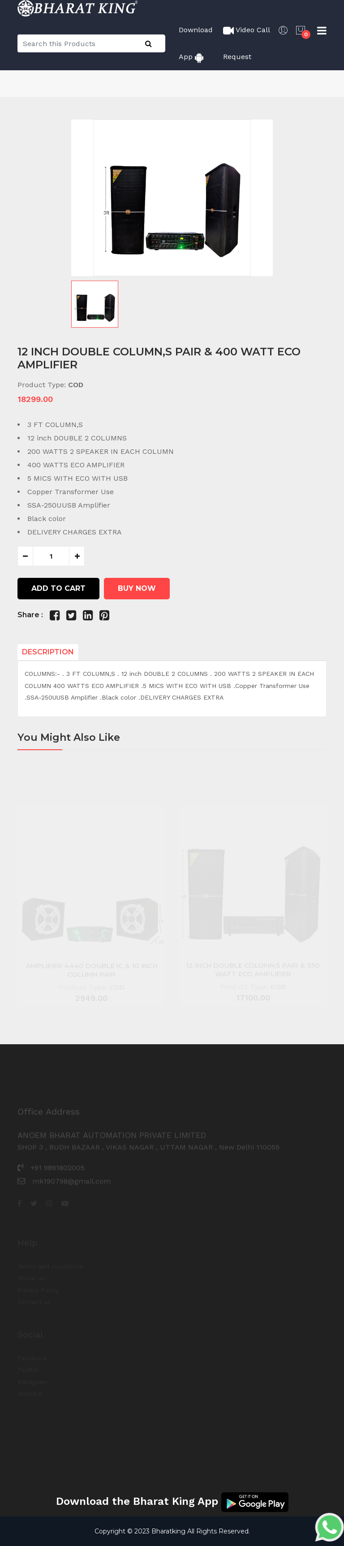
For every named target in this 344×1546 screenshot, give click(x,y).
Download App (196, 44)
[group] (172, 198)
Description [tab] (48, 652)
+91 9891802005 (57, 1176)
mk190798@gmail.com (71, 1189)
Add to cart (58, 588)
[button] (172, 304)
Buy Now (137, 588)
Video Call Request (246, 43)
